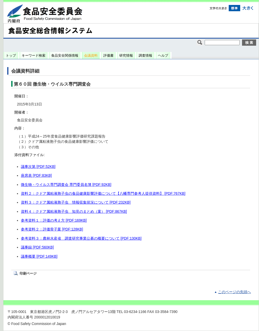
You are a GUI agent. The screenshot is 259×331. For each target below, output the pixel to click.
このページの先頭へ (234, 292)
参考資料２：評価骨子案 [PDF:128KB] (52, 229)
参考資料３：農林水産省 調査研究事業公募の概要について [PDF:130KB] (81, 238)
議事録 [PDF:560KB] (37, 247)
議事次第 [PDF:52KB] (38, 167)
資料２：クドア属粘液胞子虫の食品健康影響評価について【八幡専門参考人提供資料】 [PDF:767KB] (103, 194)
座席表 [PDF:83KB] (36, 176)
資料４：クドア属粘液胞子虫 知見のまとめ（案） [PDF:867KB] (74, 212)
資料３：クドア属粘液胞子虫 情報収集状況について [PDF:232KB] (76, 202)
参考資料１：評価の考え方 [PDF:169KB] (54, 220)
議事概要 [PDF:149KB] (39, 256)
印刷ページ (28, 273)
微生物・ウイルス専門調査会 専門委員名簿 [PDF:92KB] (66, 185)
